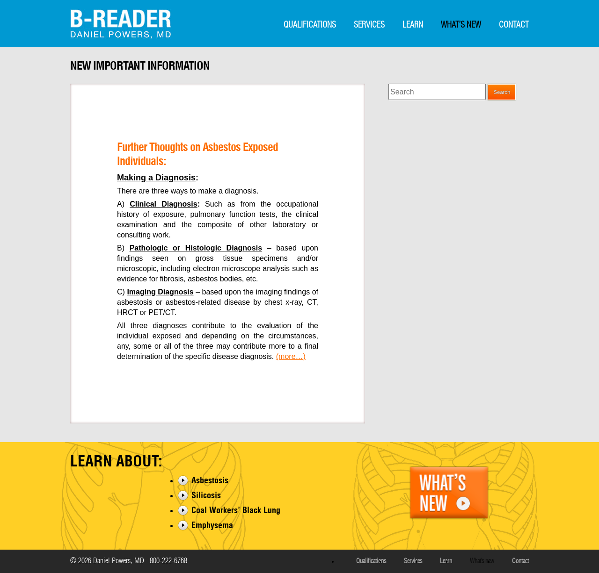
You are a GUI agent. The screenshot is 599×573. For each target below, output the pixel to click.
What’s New (461, 25)
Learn (412, 25)
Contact (514, 25)
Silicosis (206, 495)
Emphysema (212, 525)
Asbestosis (209, 480)
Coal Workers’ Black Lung (235, 510)
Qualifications (310, 25)
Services (369, 25)
